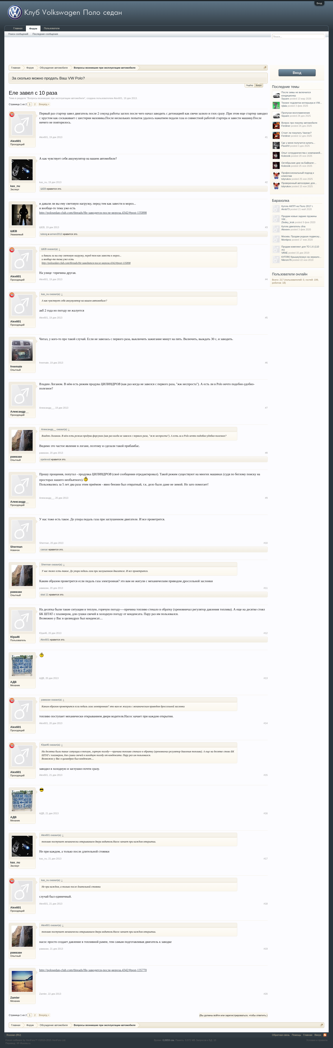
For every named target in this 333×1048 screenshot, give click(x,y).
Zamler (15, 997)
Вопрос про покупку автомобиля (299, 122)
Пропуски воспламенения (295, 112)
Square (285, 98)
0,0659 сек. (169, 1040)
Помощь (296, 1035)
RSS (324, 1034)
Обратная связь (281, 1035)
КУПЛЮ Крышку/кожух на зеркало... (301, 257)
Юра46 (15, 637)
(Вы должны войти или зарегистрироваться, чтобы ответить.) (233, 1015)
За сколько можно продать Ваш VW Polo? (48, 78)
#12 (265, 633)
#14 (265, 723)
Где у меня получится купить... (298, 143)
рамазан (16, 456)
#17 (265, 858)
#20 (265, 993)
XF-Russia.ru (23, 1043)
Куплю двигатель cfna (293, 226)
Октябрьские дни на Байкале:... (298, 163)
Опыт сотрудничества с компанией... (301, 153)
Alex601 (118, 98)
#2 (266, 182)
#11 (265, 588)
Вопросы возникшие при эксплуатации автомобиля (56, 98)
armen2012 (56, 234)
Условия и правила (316, 1040)
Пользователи (52, 28)
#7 (266, 407)
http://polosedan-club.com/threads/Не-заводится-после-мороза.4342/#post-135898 (93, 212)
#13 (265, 678)
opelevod (45, 459)
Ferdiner (285, 126)
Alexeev (285, 229)
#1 (266, 137)
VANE (284, 252)
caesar (44, 549)
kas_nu (15, 186)
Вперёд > (44, 104)
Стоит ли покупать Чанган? (296, 132)
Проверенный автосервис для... (299, 183)
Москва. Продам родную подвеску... (301, 236)
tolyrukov (286, 179)
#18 (265, 903)
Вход (319, 3)
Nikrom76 (286, 260)
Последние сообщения (45, 34)
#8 (266, 453)
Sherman (16, 546)
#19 (265, 948)
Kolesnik (286, 156)
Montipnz (286, 239)
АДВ (13, 682)
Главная (17, 28)
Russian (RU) (14, 1035)
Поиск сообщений (18, 34)
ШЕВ (43, 188)
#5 (266, 317)
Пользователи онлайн (290, 274)
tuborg (43, 234)
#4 (266, 279)
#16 (265, 813)
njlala (284, 105)
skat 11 (44, 594)
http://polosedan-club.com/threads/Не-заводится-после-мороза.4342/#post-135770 (93, 970)
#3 (266, 227)
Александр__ (19, 411)
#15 (265, 775)
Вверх (317, 1035)
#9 (266, 498)
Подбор (249, 85)
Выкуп (259, 85)
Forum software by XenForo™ (35, 1040)
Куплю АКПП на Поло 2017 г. (297, 206)
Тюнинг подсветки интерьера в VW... (301, 102)
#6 (266, 362)
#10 (265, 543)
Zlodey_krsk (287, 222)
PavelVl (285, 146)
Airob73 (285, 209)
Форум (33, 28)
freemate (16, 366)
